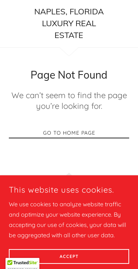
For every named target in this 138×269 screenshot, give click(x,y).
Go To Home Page (69, 133)
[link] (69, 23)
